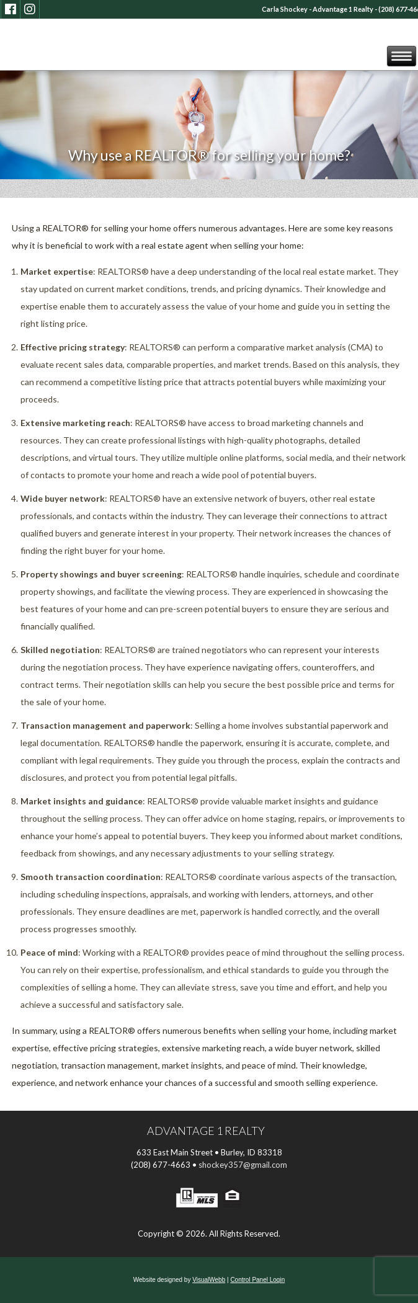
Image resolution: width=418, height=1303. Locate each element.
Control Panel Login (257, 1279)
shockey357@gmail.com (242, 1165)
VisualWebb (208, 1279)
